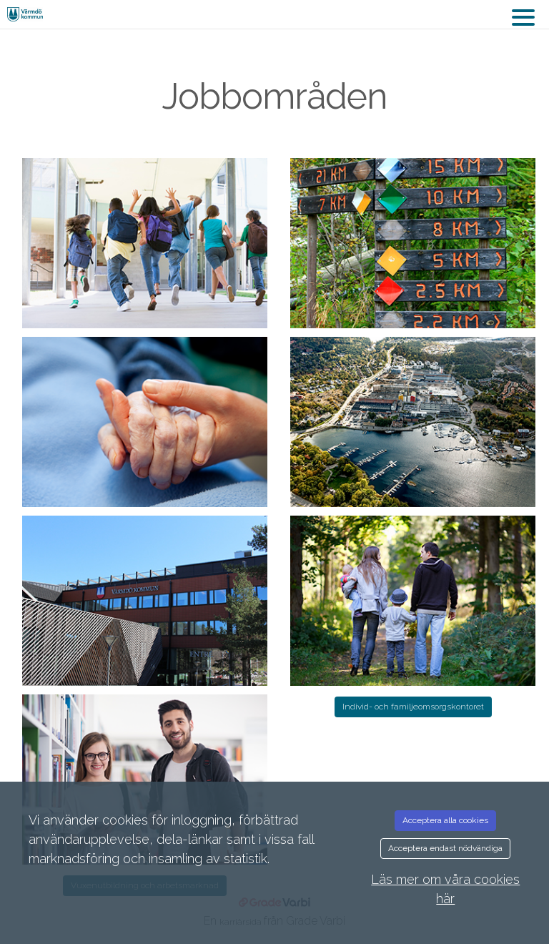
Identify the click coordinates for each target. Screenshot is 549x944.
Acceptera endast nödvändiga (445, 848)
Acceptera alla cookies (445, 820)
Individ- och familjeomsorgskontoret (413, 707)
